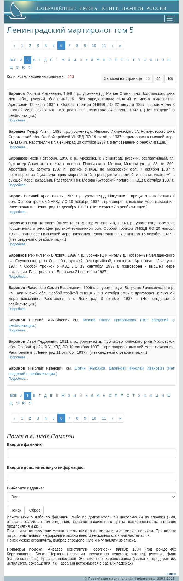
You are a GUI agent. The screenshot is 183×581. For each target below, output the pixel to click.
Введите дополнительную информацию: (46, 467)
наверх (171, 574)
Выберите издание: (25, 488)
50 (158, 79)
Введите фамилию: (25, 444)
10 (94, 45)
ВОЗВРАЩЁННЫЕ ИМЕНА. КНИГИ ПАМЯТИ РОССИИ (101, 8)
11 (104, 45)
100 (170, 79)
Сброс (34, 510)
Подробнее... (18, 120)
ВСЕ (13, 60)
